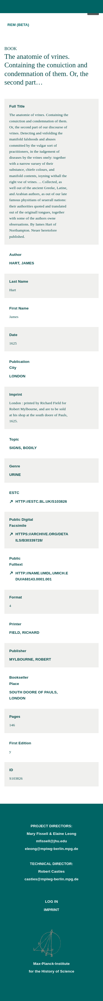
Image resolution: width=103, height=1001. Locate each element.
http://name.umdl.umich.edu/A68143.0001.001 (41, 576)
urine (15, 475)
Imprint (51, 910)
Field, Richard (24, 632)
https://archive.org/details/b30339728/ (41, 537)
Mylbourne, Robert (30, 659)
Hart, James (21, 263)
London (17, 376)
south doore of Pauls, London (33, 695)
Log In (51, 901)
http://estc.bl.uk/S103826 (41, 501)
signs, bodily (23, 448)
